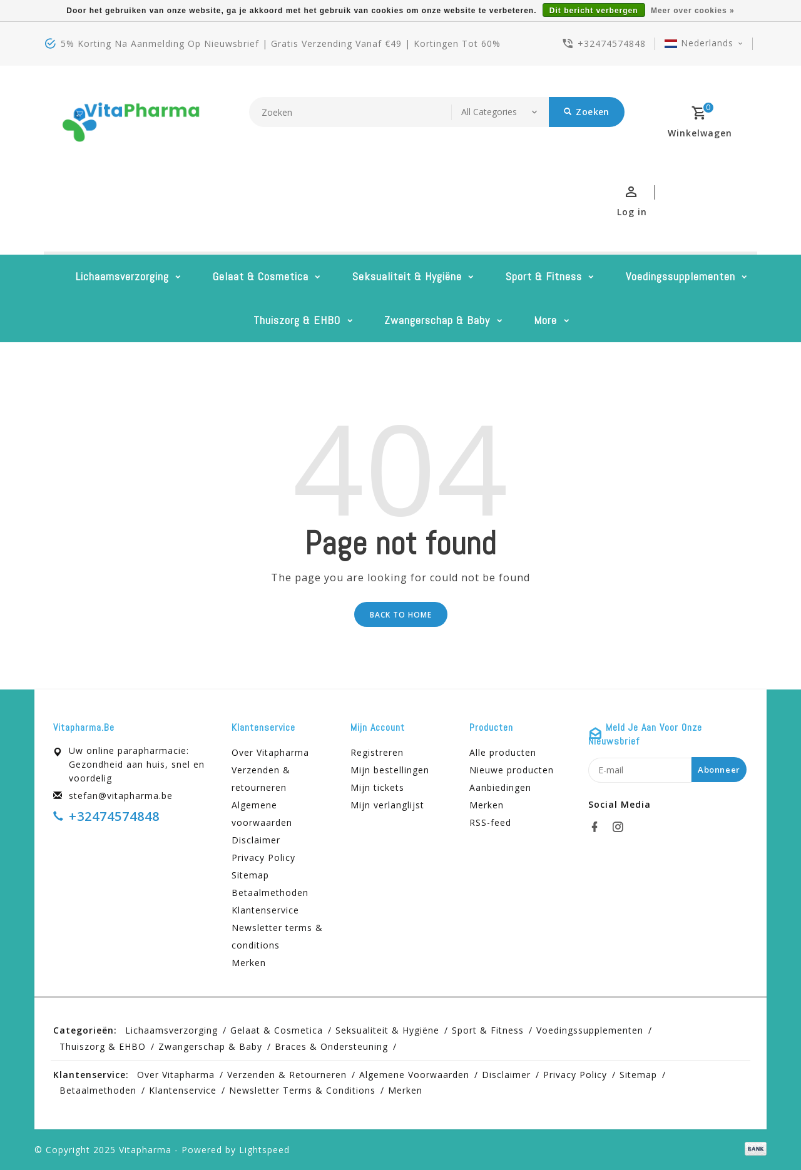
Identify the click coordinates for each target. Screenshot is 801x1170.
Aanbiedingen (500, 787)
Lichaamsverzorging (122, 276)
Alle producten (502, 752)
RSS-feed (490, 822)
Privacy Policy (263, 857)
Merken (249, 963)
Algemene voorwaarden (262, 813)
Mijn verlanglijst (387, 805)
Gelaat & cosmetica (261, 276)
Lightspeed (264, 1150)
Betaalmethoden (270, 892)
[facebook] (598, 827)
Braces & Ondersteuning (331, 1046)
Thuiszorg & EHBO (296, 320)
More (545, 320)
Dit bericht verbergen (593, 10)
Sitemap (250, 875)
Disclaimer (256, 840)
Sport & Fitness (544, 276)
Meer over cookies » (693, 10)
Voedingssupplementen (680, 276)
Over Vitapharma (270, 752)
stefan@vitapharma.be (121, 795)
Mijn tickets (377, 787)
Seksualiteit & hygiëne (407, 276)
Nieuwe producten (511, 770)
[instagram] (621, 827)
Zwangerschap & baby (437, 320)
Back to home (401, 614)
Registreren (377, 752)
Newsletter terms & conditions (277, 936)
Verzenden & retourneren (261, 778)
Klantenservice (265, 910)
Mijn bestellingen (389, 770)
